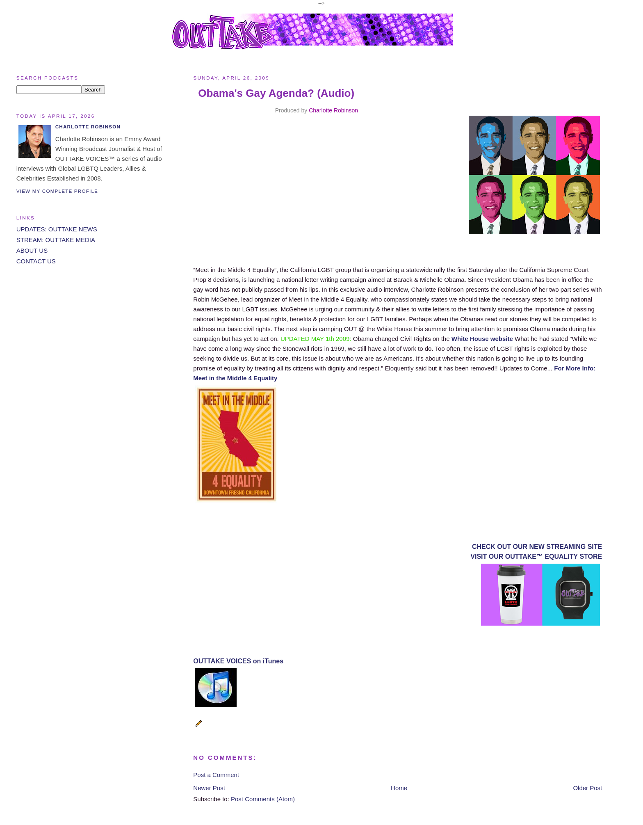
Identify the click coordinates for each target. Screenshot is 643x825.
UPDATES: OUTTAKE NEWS (56, 229)
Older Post (587, 787)
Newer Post (209, 787)
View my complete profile (57, 191)
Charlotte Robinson (333, 110)
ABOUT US (32, 250)
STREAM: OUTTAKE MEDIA (55, 239)
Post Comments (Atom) (263, 798)
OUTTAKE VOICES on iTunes (238, 661)
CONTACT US (36, 261)
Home (399, 787)
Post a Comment (216, 774)
